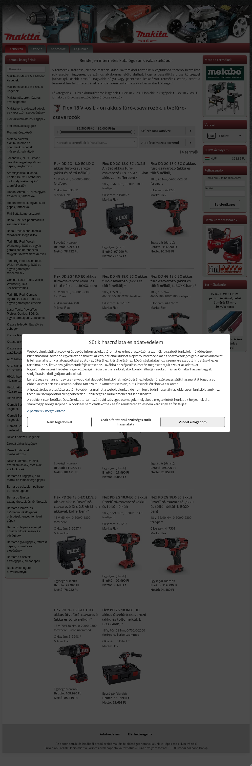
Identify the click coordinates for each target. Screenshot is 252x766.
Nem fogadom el (59, 422)
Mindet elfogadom (192, 422)
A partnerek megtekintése (46, 411)
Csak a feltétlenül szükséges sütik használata (126, 422)
